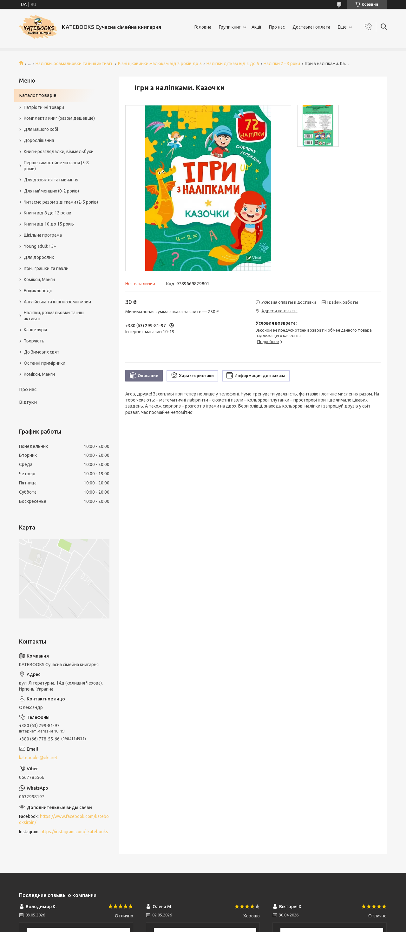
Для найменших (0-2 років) (51, 190)
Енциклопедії (38, 290)
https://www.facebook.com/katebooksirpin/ (64, 819)
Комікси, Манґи (39, 279)
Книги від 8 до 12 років (47, 212)
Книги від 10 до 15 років (49, 223)
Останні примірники (44, 363)
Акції (256, 27)
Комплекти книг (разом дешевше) (59, 118)
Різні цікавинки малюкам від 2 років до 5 (160, 63)
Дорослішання (39, 140)
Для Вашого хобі (41, 129)
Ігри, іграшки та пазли (46, 268)
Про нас (277, 27)
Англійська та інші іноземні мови (57, 301)
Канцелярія (35, 329)
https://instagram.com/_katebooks (74, 831)
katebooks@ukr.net (38, 757)
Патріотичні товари (44, 107)
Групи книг (230, 27)
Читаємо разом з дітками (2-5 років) (61, 202)
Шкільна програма (43, 235)
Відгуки (28, 402)
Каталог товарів (37, 95)
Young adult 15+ (40, 246)
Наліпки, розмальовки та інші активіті (75, 63)
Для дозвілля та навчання (51, 179)
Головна (202, 27)
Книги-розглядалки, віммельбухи (59, 151)
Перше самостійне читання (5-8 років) (56, 165)
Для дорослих (39, 257)
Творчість (34, 340)
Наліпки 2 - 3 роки (282, 63)
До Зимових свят (41, 352)
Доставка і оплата (311, 27)
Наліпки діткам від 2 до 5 (232, 63)
